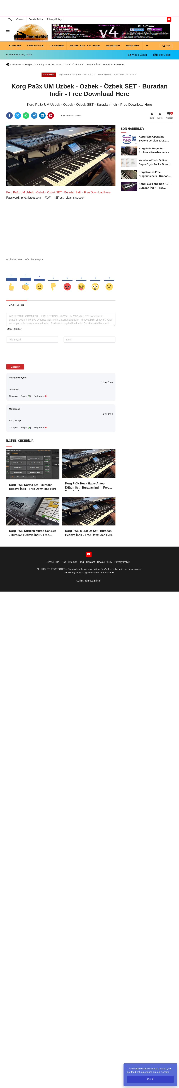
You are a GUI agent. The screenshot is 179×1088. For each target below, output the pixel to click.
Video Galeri (137, 54)
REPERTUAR (113, 45)
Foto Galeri (162, 54)
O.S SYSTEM (57, 45)
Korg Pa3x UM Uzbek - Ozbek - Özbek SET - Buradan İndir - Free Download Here (81, 64)
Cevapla (13, 396)
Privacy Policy (54, 19)
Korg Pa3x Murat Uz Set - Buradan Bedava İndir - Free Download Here (89, 532)
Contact (20, 19)
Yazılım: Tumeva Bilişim (88, 580)
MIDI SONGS (133, 45)
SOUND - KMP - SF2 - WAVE (84, 45)
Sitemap (72, 562)
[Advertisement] (89, 8)
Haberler (16, 64)
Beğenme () (40, 396)
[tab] (16, 305)
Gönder (15, 366)
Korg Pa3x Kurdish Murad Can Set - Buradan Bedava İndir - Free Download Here (32, 533)
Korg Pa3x (30, 64)
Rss (64, 562)
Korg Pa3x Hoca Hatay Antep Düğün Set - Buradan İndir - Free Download (87, 486)
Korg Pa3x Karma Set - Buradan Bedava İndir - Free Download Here (33, 486)
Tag (10, 19)
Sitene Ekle (53, 562)
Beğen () (25, 396)
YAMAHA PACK (35, 45)
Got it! (150, 1079)
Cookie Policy (36, 19)
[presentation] (29, 353)
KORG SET (15, 45)
